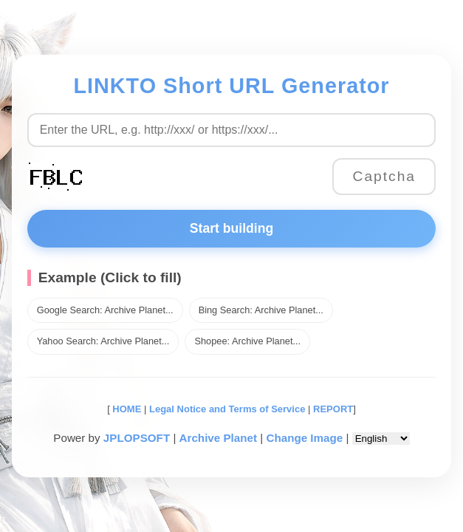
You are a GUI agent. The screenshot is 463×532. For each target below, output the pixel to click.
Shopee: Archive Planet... (247, 341)
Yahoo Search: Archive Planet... (103, 341)
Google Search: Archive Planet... (105, 310)
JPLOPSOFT (136, 438)
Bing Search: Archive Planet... (261, 310)
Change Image (304, 438)
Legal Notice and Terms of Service (227, 409)
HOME (126, 409)
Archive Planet (218, 438)
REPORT (333, 409)
